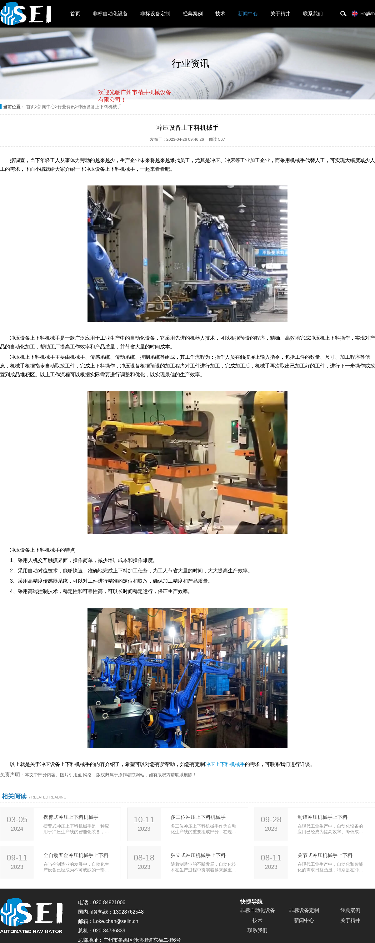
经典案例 (193, 13)
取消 (121, 125)
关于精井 (280, 13)
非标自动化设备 (110, 13)
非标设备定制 (155, 13)
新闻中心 (248, 13)
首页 (75, 13)
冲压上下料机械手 (225, 764)
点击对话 (159, 125)
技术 (220, 13)
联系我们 (313, 13)
